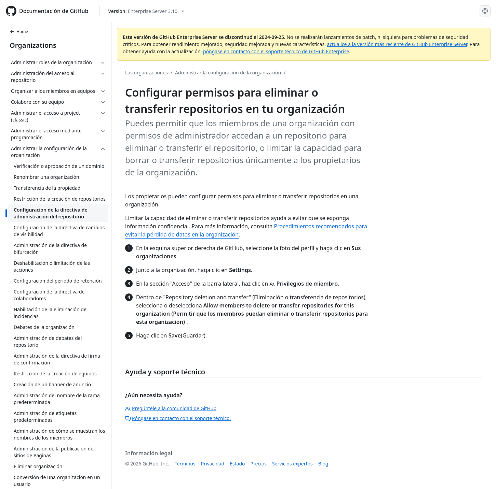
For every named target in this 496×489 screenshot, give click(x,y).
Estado (237, 463)
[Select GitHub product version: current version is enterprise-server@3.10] (146, 11)
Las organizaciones (146, 72)
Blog (323, 463)
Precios (259, 463)
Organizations (33, 45)
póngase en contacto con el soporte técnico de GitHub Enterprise (276, 51)
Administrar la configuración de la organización (228, 72)
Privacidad (212, 463)
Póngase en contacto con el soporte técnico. (178, 418)
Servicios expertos (292, 463)
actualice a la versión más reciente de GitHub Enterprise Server (397, 44)
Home (19, 31)
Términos (185, 463)
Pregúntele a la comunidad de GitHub (170, 408)
